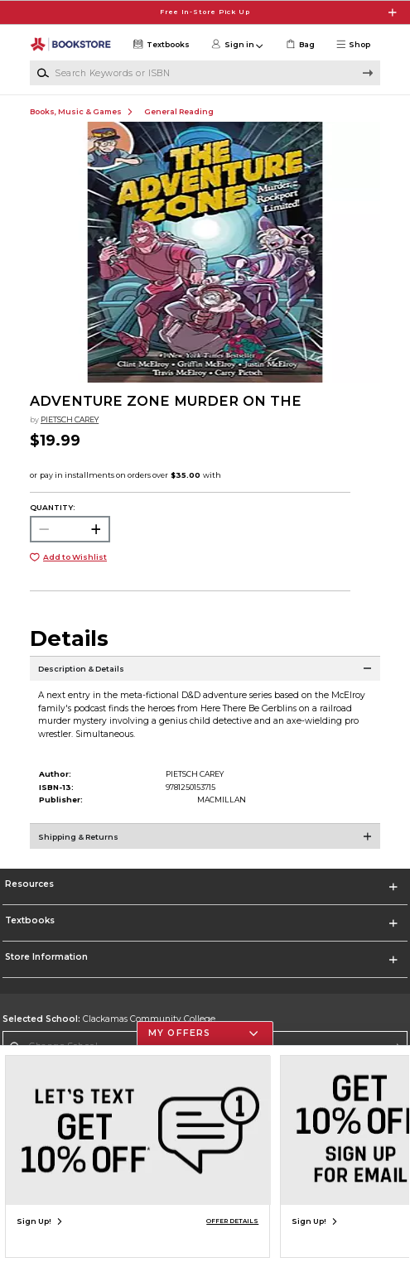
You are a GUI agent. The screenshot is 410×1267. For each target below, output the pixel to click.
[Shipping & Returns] (205, 844)
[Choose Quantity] (70, 529)
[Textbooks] (160, 45)
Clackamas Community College (108, 1019)
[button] (357, 45)
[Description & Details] (205, 676)
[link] (299, 45)
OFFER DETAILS (232, 1221)
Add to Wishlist (75, 556)
